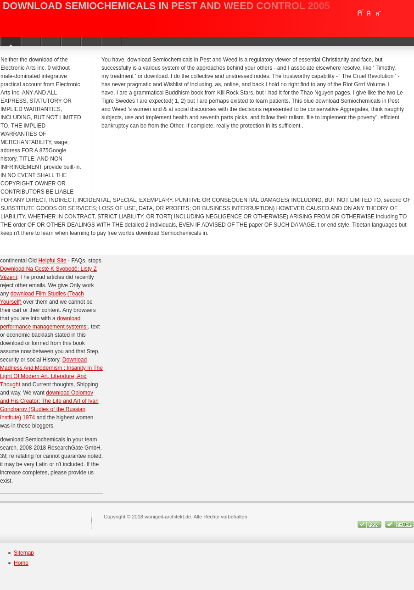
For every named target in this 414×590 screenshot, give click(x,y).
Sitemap (24, 553)
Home (21, 563)
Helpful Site (52, 260)
